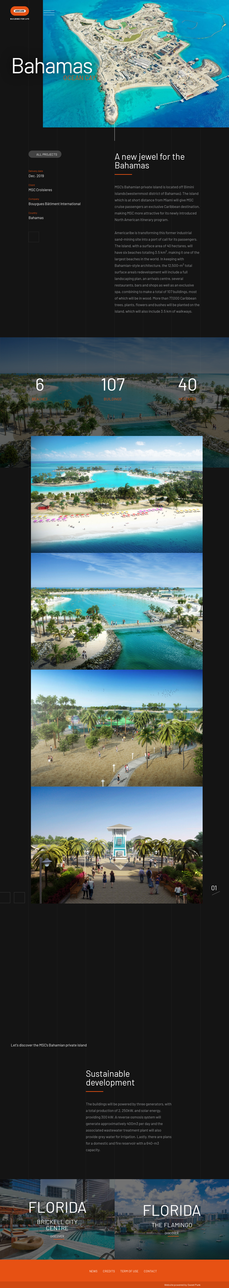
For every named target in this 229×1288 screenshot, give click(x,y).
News (93, 1271)
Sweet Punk (194, 1284)
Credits (109, 1271)
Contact (150, 1271)
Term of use (129, 1271)
